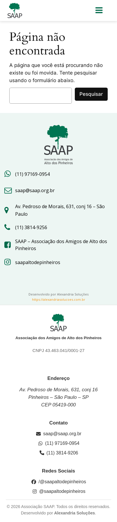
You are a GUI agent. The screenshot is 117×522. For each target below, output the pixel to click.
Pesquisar (91, 94)
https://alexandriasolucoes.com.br (58, 299)
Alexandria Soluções (74, 513)
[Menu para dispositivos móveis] (99, 10)
